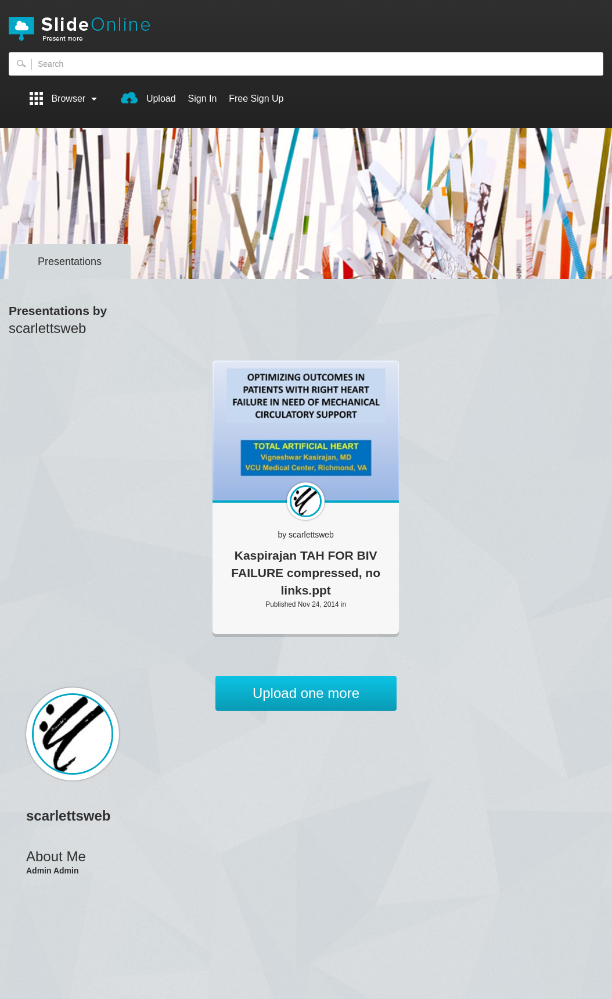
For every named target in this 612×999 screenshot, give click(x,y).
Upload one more (306, 693)
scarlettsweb (311, 534)
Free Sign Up (256, 98)
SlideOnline (306, 29)
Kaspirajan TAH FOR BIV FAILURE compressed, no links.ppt (305, 573)
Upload (148, 97)
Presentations (70, 261)
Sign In (202, 98)
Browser (63, 98)
